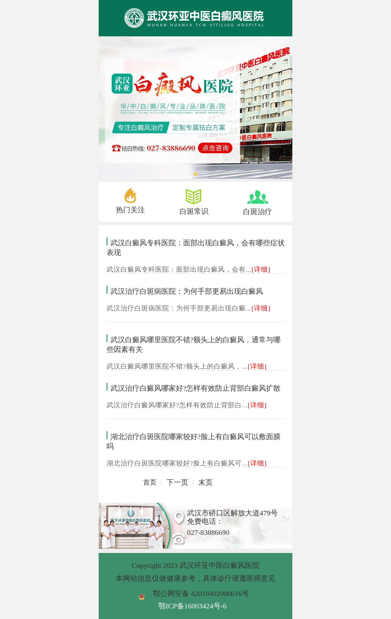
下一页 (177, 482)
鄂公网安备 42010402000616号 (201, 593)
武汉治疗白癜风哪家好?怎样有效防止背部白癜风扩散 (195, 388)
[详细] (261, 269)
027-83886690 (208, 532)
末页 (205, 482)
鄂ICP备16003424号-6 (192, 606)
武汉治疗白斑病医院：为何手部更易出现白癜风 (186, 291)
